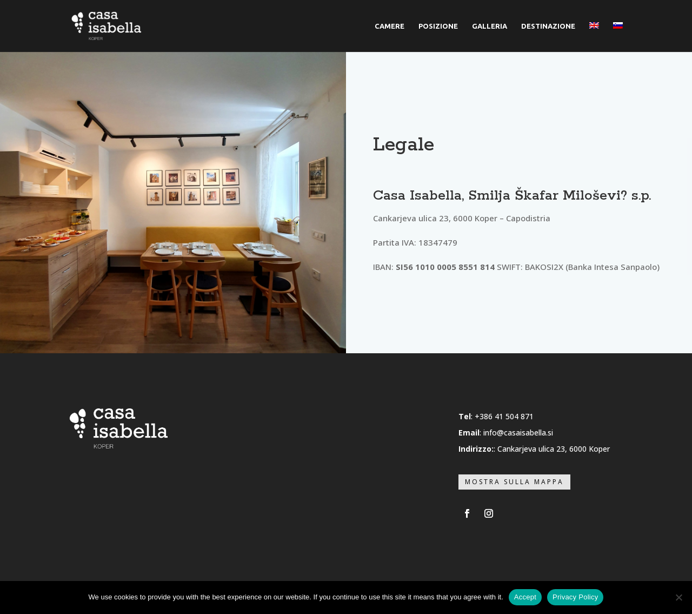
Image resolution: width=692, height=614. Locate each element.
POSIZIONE (438, 26)
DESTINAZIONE (548, 26)
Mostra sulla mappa (514, 481)
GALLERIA (489, 26)
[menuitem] (594, 37)
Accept (525, 597)
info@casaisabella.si (518, 432)
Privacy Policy (575, 597)
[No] (678, 597)
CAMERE (389, 26)
